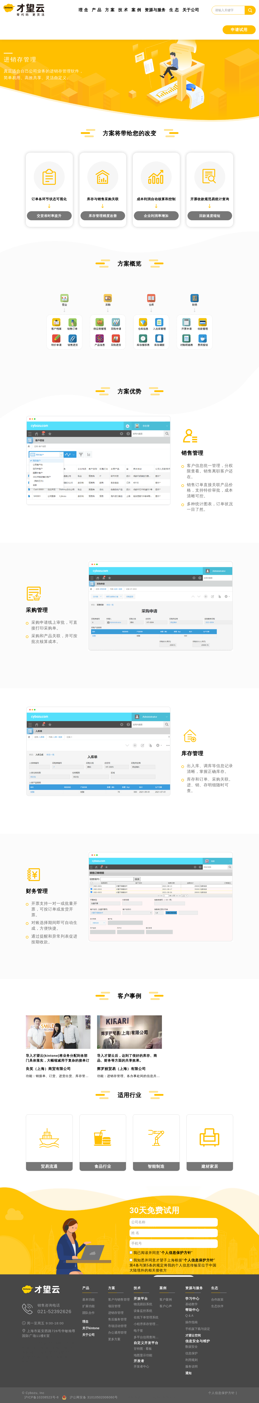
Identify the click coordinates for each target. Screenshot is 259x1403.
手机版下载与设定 (197, 1329)
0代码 (39, 1343)
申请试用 (239, 30)
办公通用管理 (117, 1332)
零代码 (54, 1352)
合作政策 (217, 1299)
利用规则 (191, 1360)
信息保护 (191, 1353)
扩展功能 (88, 1306)
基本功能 (88, 1299)
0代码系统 (54, 1343)
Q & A (189, 1315)
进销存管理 (116, 1312)
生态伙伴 (217, 1306)
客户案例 (166, 1299)
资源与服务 (155, 10)
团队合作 (88, 1312)
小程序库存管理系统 (147, 1324)
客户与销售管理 (119, 1299)
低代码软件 (39, 1352)
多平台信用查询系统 (147, 1337)
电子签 (138, 1330)
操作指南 (191, 1322)
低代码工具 (35, 1348)
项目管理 (114, 1306)
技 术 (123, 10)
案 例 (136, 10)
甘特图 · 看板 (143, 1348)
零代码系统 (54, 1357)
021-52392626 (54, 1311)
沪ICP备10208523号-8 (41, 1397)
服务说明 (191, 1366)
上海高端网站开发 (163, 1397)
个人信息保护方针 (176, 1253)
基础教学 (191, 1304)
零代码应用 (35, 1357)
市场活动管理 (117, 1326)
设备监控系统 (143, 1310)
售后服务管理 (117, 1319)
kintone (28, 1343)
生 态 (174, 10)
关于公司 (190, 10)
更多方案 (114, 1339)
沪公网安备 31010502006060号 (94, 1397)
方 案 (110, 10)
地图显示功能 (143, 1355)
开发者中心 (141, 1366)
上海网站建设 (134, 1397)
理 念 (83, 10)
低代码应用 (54, 1348)
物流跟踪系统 (143, 1304)
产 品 (96, 10)
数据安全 (191, 1346)
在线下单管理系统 (146, 1317)
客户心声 (166, 1306)
